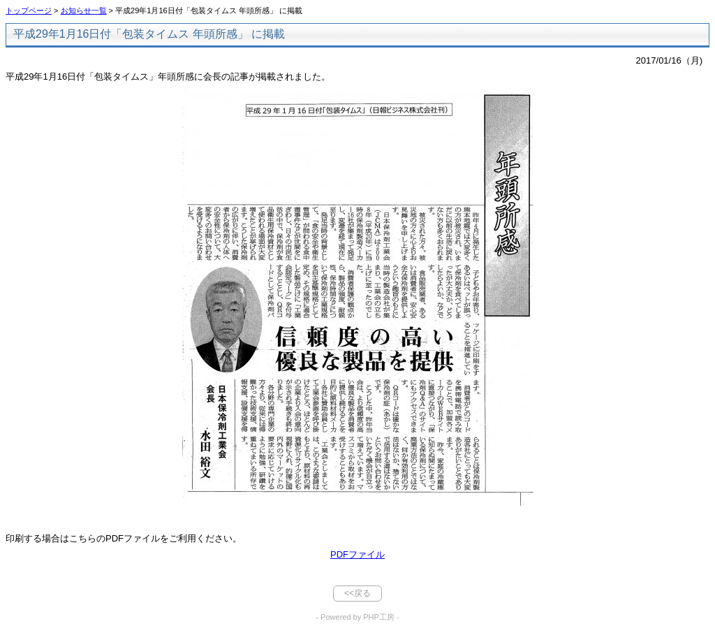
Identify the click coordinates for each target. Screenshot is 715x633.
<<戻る (357, 593)
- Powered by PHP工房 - (357, 617)
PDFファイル (357, 554)
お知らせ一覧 (84, 10)
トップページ (29, 10)
